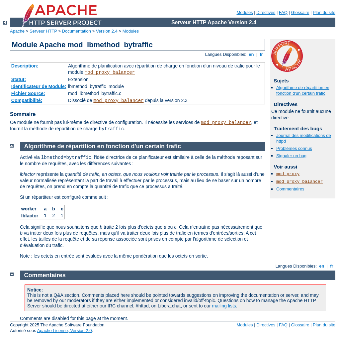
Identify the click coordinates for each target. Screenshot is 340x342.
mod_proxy (287, 173)
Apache (17, 31)
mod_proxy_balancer (110, 72)
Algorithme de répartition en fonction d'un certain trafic (302, 90)
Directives (265, 12)
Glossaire (300, 12)
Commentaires (290, 188)
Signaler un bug (291, 155)
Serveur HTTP (43, 31)
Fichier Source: (28, 93)
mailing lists (224, 305)
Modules (244, 12)
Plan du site (324, 12)
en (251, 54)
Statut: (18, 79)
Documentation (76, 31)
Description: (25, 65)
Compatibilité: (26, 100)
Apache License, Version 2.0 (64, 330)
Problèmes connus (294, 148)
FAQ (283, 12)
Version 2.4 (107, 31)
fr (261, 54)
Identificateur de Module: (38, 86)
